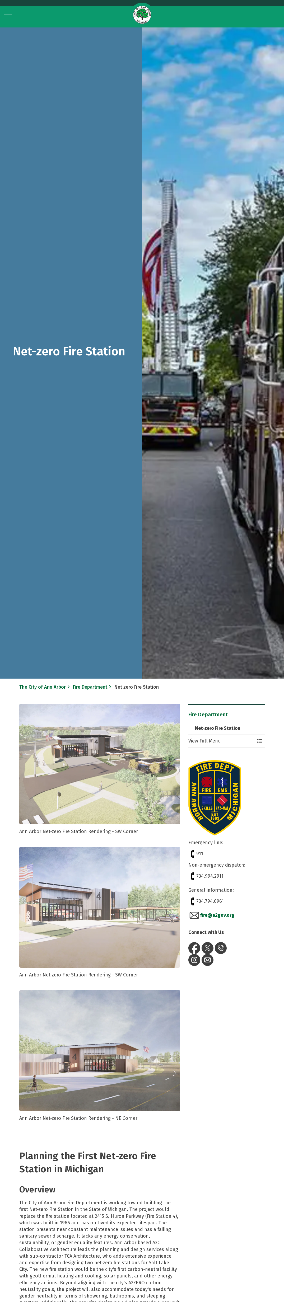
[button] (221, 741)
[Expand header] (8, 16)
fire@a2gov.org (211, 915)
